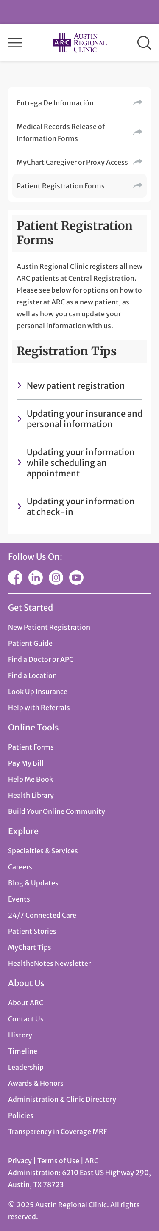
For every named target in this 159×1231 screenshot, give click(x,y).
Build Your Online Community (56, 811)
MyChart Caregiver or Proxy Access (72, 162)
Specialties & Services (43, 850)
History (20, 1035)
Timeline (22, 1051)
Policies (20, 1115)
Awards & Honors (36, 1083)
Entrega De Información (55, 103)
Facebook (15, 577)
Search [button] (144, 43)
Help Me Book (30, 779)
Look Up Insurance (37, 691)
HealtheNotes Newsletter (49, 963)
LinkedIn (35, 577)
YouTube (76, 577)
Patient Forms (31, 747)
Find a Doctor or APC (40, 659)
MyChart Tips (29, 947)
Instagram (56, 577)
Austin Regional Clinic (79, 42)
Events (19, 899)
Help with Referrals (39, 707)
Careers (20, 867)
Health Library (31, 795)
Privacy (20, 1160)
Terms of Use (59, 1160)
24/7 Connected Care (42, 915)
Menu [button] (15, 43)
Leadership (26, 1067)
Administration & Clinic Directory (62, 1099)
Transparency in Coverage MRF (57, 1131)
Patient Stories (32, 931)
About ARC (25, 1003)
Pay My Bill (26, 763)
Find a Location (32, 675)
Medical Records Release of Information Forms (61, 132)
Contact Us (26, 1019)
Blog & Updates (33, 883)
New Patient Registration (49, 627)
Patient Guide (30, 643)
